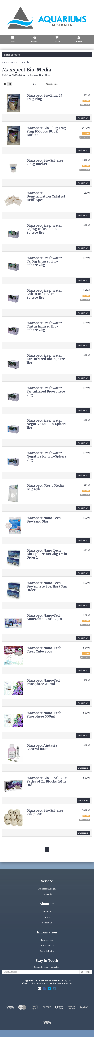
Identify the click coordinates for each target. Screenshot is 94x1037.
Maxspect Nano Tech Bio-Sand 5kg (44, 519)
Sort (35, 84)
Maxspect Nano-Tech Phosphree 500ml (44, 714)
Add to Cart (83, 118)
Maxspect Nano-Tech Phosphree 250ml (44, 682)
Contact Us (47, 923)
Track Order (47, 894)
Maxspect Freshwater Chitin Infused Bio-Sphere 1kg (44, 293)
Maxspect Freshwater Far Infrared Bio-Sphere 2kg (46, 391)
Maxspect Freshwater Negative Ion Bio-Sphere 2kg (47, 456)
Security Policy (47, 951)
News (47, 917)
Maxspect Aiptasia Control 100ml (42, 747)
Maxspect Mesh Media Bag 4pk (45, 487)
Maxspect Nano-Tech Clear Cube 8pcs (44, 649)
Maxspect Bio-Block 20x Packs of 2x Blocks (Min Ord (47, 781)
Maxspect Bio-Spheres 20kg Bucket (45, 162)
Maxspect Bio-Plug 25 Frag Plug (44, 97)
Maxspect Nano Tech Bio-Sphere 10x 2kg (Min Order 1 (47, 553)
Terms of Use (47, 940)
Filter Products (12, 55)
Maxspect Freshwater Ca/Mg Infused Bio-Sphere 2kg (44, 261)
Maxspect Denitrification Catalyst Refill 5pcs (46, 196)
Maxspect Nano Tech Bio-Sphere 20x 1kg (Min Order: (47, 586)
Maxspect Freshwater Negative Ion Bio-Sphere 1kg (47, 423)
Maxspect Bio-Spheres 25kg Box (45, 812)
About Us (47, 912)
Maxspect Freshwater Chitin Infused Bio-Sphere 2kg (44, 326)
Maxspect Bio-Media (19, 62)
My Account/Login (47, 889)
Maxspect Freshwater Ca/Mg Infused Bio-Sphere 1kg (44, 228)
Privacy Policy (47, 945)
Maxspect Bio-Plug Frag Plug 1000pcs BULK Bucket (46, 131)
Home (5, 62)
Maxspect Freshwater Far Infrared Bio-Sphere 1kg (46, 358)
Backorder (83, 768)
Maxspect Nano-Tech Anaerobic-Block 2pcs (44, 617)
